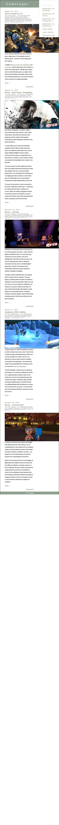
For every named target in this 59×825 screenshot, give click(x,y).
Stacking (11, 216)
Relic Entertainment (10, 20)
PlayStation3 (9, 95)
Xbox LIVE (23, 409)
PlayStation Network (17, 215)
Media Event (20, 19)
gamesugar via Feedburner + (48, 20)
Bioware (12, 16)
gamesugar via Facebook (48, 9)
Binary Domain (15, 65)
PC (26, 94)
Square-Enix (18, 20)
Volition (16, 97)
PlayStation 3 (8, 215)
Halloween (10, 408)
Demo (16, 16)
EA (11, 18)
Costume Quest (27, 314)
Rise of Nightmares (25, 65)
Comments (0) (29, 206)
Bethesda (7, 16)
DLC (6, 315)
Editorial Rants (15, 314)
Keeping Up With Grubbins (15, 312)
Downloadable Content (20, 315)
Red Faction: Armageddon (19, 95)
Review (29, 95)
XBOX (20, 97)
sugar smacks (47, 32)
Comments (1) (29, 86)
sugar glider (47, 29)
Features (13, 15)
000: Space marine (25, 15)
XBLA (18, 216)
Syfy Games (8, 97)
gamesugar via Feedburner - (48, 25)
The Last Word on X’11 (14, 14)
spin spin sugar (48, 35)
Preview (26, 19)
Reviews (13, 94)
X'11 (8, 22)
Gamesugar (17, 4)
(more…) (7, 83)
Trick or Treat (12, 409)
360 (21, 94)
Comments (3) (29, 489)
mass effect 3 (13, 19)
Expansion (29, 315)
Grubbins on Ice (9, 316)
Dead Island (8, 67)
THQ (23, 20)
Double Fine (26, 213)
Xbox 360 (25, 97)
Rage (30, 19)
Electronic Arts (25, 18)
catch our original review (20, 366)
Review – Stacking (12, 212)
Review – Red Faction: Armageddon (18, 92)
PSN (31, 215)
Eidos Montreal (17, 18)
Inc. (24, 94)
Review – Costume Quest (14, 405)
